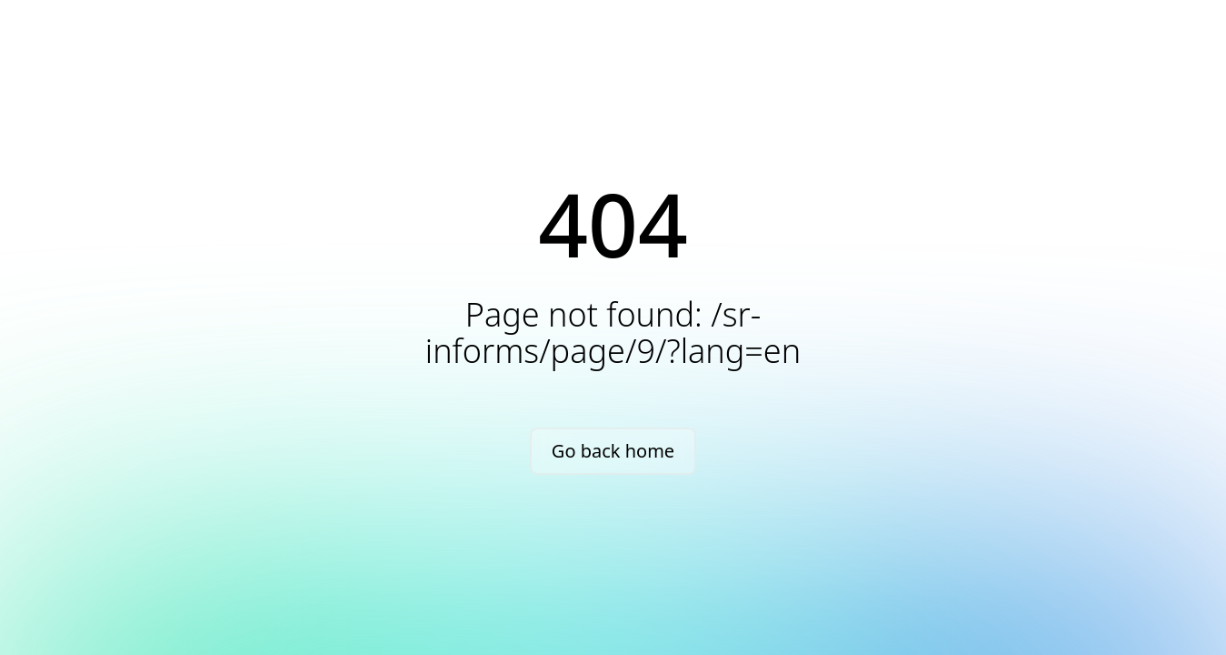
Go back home (613, 450)
